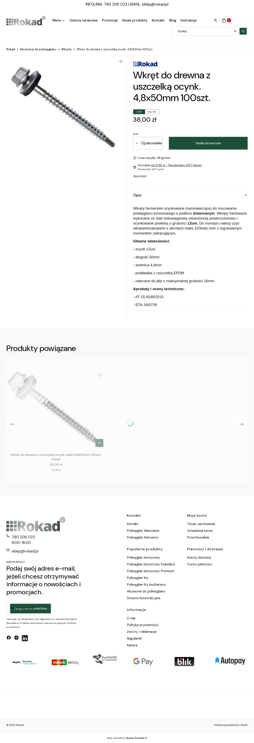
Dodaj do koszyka (208, 143)
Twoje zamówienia (201, 524)
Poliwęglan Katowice (142, 537)
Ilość (136, 134)
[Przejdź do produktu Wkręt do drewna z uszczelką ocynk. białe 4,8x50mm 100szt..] (56, 409)
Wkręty (66, 49)
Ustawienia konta (200, 530)
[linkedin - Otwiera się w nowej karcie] (25, 638)
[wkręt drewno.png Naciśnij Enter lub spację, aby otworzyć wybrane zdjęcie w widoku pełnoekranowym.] (64, 107)
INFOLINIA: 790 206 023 (106, 4)
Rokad (10, 49)
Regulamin (134, 638)
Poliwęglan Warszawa (143, 530)
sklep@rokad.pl (155, 4)
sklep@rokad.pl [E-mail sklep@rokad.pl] (25, 551)
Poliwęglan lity (137, 578)
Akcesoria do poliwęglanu (38, 49)
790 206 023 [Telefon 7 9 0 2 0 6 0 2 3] (23, 537)
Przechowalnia (198, 537)
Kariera (132, 645)
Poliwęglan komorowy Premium (150, 571)
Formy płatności (199, 564)
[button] (243, 31)
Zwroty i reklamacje (142, 631)
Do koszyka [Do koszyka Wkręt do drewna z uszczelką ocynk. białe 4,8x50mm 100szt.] (99, 442)
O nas (131, 618)
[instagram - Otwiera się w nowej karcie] (16, 638)
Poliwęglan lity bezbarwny (146, 584)
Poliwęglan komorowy (143, 557)
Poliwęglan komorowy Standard (151, 564)
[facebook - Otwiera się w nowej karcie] (8, 638)
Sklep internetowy (125, 738)
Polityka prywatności (143, 625)
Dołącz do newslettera (30, 609)
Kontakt (133, 524)
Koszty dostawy (199, 557)
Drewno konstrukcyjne (143, 598)
